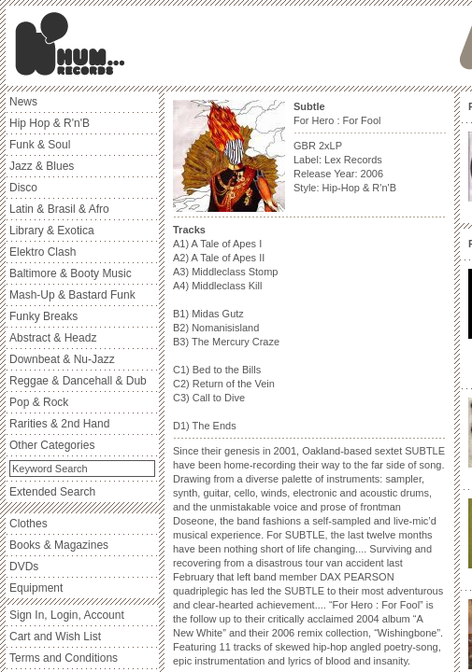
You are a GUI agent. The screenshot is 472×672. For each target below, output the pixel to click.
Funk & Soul (39, 144)
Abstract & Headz (52, 337)
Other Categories (51, 445)
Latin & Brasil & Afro (59, 209)
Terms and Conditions (63, 658)
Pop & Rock (38, 402)
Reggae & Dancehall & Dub (78, 380)
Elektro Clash (42, 252)
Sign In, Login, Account (66, 615)
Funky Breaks (43, 316)
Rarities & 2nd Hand (59, 423)
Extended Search (52, 491)
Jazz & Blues (41, 166)
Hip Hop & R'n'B (49, 123)
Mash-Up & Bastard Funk (72, 294)
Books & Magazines (58, 545)
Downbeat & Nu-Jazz (62, 359)
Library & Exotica (51, 230)
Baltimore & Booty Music (70, 273)
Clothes (28, 523)
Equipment (36, 588)
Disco (23, 187)
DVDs (23, 566)
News (23, 101)
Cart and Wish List (55, 636)
